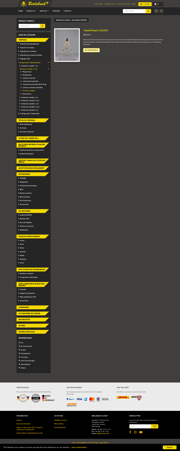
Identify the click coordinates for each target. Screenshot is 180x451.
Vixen (21, 263)
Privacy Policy (93, 443)
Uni (21, 342)
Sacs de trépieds (25, 222)
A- (161, 11)
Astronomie (25, 94)
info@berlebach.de (102, 433)
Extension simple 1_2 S (28, 66)
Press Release (24, 364)
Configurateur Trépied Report (34, 62)
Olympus (22, 259)
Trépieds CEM (24, 59)
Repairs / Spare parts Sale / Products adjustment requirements (30, 428)
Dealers (134, 4)
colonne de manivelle (29, 81)
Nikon (21, 248)
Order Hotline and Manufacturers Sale (30, 433)
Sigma (21, 255)
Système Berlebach (26, 154)
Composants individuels (28, 277)
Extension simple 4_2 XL (29, 100)
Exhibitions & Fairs (110, 4)
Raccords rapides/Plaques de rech (32, 145)
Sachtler (22, 252)
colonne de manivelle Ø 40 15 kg (33, 84)
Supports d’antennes (26, 293)
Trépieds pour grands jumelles (30, 55)
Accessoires (23, 204)
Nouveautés (24, 319)
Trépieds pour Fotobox (27, 51)
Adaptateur (23, 182)
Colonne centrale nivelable (31, 87)
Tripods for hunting (26, 47)
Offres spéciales (27, 332)
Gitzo (21, 244)
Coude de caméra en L (29, 138)
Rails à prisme (24, 197)
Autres (22, 326)
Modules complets (25, 273)
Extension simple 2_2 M (34, 69)
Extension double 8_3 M (29, 107)
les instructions (25, 346)
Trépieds (23, 40)
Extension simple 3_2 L (28, 97)
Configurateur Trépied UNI (28, 113)
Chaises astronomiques (27, 185)
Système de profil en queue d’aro (31, 150)
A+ (156, 11)
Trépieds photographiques (28, 44)
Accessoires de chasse (29, 313)
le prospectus (25, 353)
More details (91, 50)
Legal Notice (104, 443)
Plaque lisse (25, 72)
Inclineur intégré (27, 90)
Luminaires (24, 307)
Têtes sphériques (25, 124)
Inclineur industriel (26, 132)
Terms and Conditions (79, 443)
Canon (21, 240)
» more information (78, 448)
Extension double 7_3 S (28, 104)
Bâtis (20, 189)
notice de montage (27, 360)
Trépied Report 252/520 (95, 30)
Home (20, 11)
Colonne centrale (27, 78)
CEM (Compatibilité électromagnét (32, 284)
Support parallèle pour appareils (32, 161)
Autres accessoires (25, 226)
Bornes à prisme (24, 193)
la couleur (23, 357)
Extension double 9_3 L (28, 110)
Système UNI (23, 218)
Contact (67, 11)
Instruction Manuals (124, 4)
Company (56, 11)
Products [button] (31, 11)
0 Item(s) (145, 4)
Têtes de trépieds (27, 120)
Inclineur (22, 128)
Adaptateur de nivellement (32, 168)
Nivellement (26, 75)
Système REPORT (25, 215)
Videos (22, 368)
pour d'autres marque (29, 236)
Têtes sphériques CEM (27, 297)
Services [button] (44, 11)
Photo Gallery (98, 4)
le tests (22, 350)
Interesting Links (60, 427)
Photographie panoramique (32, 269)
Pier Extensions (24, 200)
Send (154, 426)
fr (156, 4)
